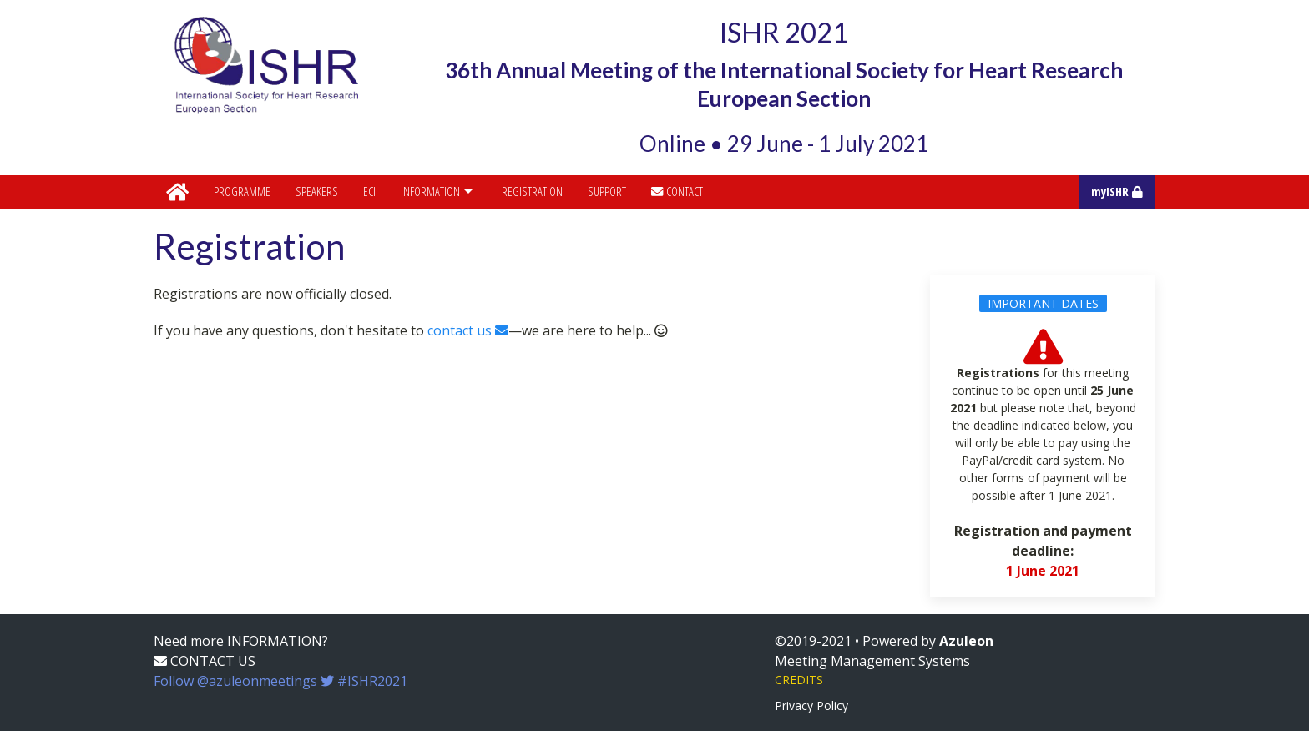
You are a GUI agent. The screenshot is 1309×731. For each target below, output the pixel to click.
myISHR (1117, 191)
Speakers (317, 191)
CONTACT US (204, 661)
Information (439, 192)
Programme (242, 191)
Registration (532, 191)
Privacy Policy (811, 705)
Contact (677, 191)
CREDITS (799, 680)
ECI (369, 191)
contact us (467, 330)
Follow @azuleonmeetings (280, 681)
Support (607, 191)
